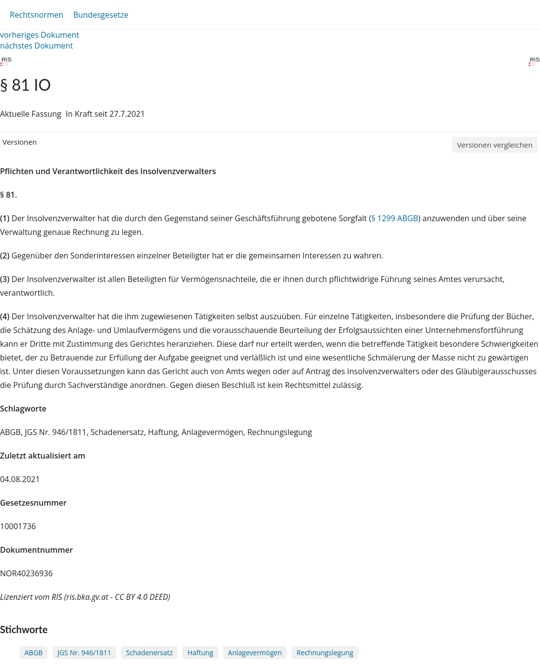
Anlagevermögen (255, 652)
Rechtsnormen (36, 14)
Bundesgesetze (100, 14)
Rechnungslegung (324, 652)
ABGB (34, 652)
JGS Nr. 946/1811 (84, 652)
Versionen (19, 142)
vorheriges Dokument (39, 34)
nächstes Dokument (36, 45)
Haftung (200, 652)
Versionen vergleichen (495, 145)
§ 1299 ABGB (394, 218)
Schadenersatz (149, 652)
